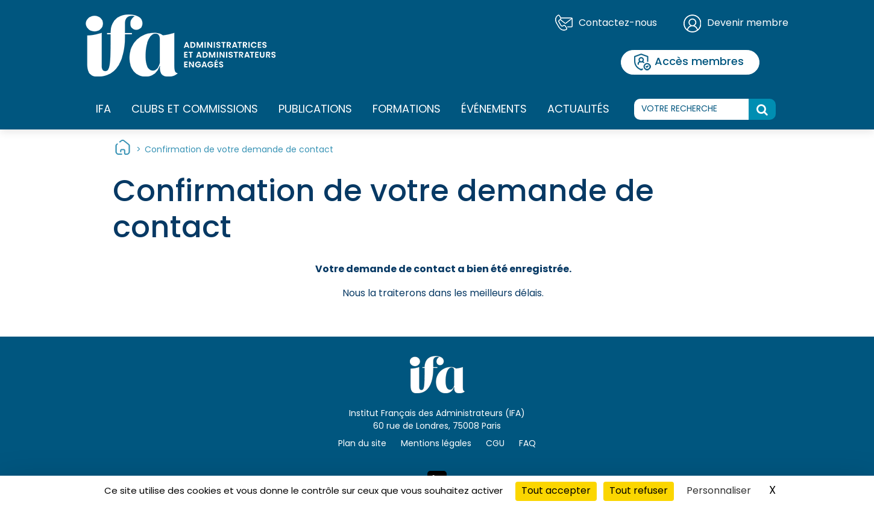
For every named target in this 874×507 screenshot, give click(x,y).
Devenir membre (747, 23)
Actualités (578, 110)
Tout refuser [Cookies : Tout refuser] (638, 491)
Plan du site (362, 444)
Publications (315, 110)
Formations (407, 110)
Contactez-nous (618, 23)
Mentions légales (436, 444)
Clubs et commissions (194, 110)
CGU (495, 444)
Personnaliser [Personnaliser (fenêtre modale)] (719, 491)
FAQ (527, 444)
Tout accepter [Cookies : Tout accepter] (556, 491)
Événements (494, 110)
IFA (103, 110)
